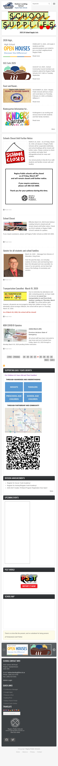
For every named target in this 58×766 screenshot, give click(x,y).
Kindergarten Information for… (15, 108)
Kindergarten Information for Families (29, 32)
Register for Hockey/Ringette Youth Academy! (22, 485)
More (53, 129)
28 (38, 357)
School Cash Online (10, 703)
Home (18, 752)
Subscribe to (4, 366)
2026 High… (8, 40)
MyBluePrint (8, 698)
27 (35, 357)
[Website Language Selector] (11, 713)
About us (25, 752)
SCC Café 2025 (9, 63)
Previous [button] (3, 649)
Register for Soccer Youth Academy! (18, 483)
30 (44, 357)
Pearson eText (9, 695)
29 (41, 357)
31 (48, 357)
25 (28, 357)
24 (25, 357)
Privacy (32, 752)
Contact (39, 752)
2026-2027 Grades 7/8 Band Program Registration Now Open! (27, 488)
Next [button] (53, 649)
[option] (17, 649)
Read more (36, 56)
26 (32, 357)
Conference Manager (11, 689)
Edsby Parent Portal (10, 700)
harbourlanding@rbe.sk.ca (16, 672)
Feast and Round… (10, 85)
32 (52, 357)
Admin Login (7, 680)
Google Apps (8, 692)
